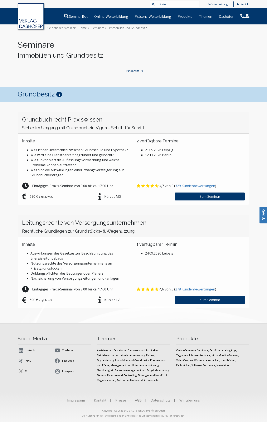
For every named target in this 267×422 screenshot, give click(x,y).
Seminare (202, 350)
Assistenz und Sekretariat (112, 350)
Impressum (76, 400)
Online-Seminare (186, 350)
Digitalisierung (105, 360)
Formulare (209, 365)
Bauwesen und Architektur (143, 350)
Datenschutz (160, 400)
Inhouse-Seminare (199, 355)
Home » (83, 28)
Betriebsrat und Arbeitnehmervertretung (121, 355)
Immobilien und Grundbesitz (128, 28)
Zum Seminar (209, 196)
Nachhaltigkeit (105, 370)
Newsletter (223, 365)
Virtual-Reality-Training (225, 355)
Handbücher (228, 360)
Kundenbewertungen (195, 186)
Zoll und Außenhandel (130, 380)
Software (196, 365)
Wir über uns (189, 400)
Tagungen (182, 355)
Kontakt (243, 4)
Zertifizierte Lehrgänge (222, 350)
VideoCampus (184, 360)
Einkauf (150, 355)
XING (24, 360)
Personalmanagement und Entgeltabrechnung (142, 370)
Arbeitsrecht (151, 380)
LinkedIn (26, 350)
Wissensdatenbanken (206, 360)
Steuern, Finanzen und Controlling (117, 375)
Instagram (64, 371)
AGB (138, 400)
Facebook (64, 360)
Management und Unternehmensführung (135, 365)
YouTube (63, 350)
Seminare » (99, 28)
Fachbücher (183, 365)
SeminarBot (83, 16)
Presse (120, 400)
